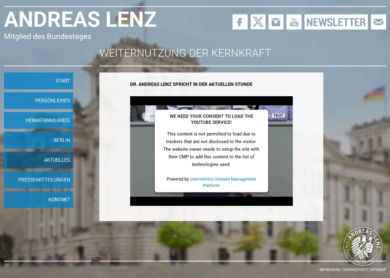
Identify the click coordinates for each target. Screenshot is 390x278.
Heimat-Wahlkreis (48, 120)
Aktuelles (57, 160)
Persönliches (52, 101)
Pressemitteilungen (44, 180)
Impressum (329, 270)
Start (62, 81)
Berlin (62, 140)
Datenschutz (355, 270)
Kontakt (59, 199)
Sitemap (378, 270)
